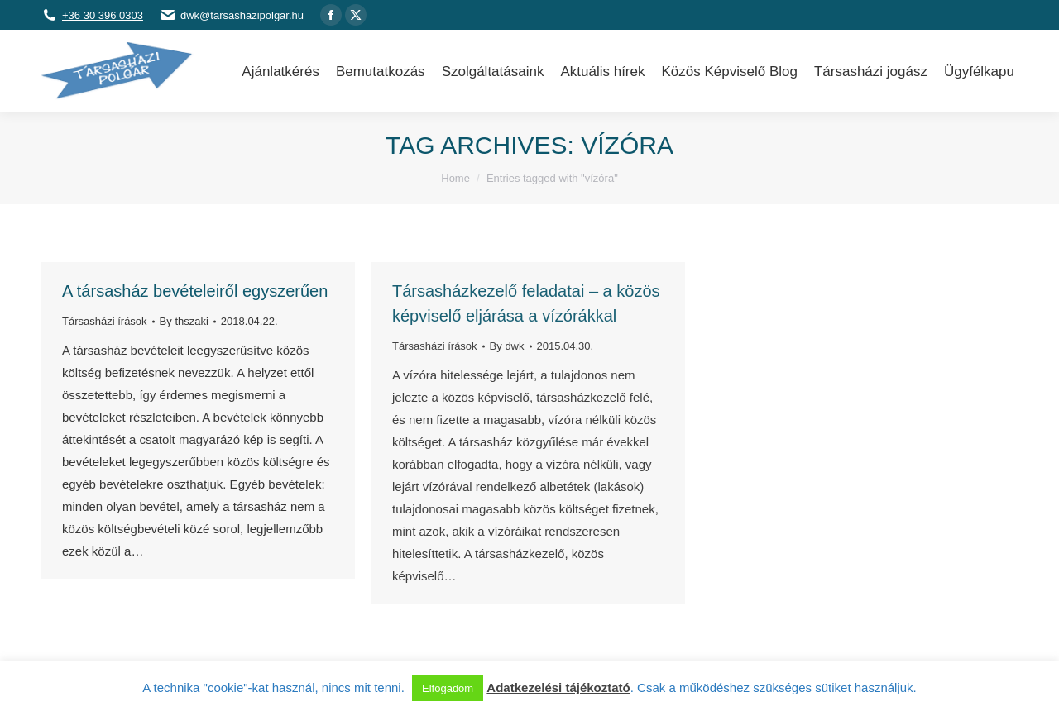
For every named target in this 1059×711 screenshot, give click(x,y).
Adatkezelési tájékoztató (558, 687)
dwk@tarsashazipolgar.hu (242, 15)
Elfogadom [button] (447, 688)
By (184, 321)
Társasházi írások (104, 321)
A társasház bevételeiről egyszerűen (195, 291)
